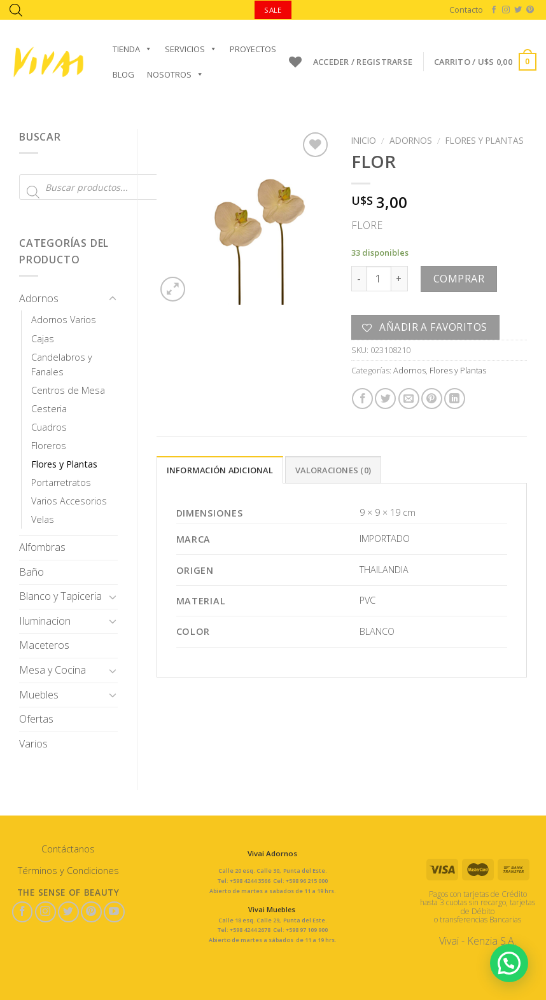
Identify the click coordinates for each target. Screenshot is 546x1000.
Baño (31, 572)
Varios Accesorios (69, 501)
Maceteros (44, 645)
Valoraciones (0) (333, 470)
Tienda (132, 49)
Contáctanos (68, 849)
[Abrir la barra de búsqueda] (16, 10)
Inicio (363, 140)
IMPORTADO (385, 538)
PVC (367, 600)
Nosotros (175, 74)
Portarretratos (61, 482)
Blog (123, 74)
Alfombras (42, 547)
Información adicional (220, 470)
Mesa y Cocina (52, 670)
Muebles (39, 695)
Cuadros (49, 427)
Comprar (458, 279)
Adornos (39, 298)
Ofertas (36, 719)
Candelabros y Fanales (61, 364)
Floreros (48, 446)
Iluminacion (45, 621)
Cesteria (49, 409)
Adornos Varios (63, 320)
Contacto (466, 9)
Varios (33, 744)
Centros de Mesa (68, 390)
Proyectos (253, 49)
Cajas (42, 339)
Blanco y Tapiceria (60, 596)
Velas (42, 519)
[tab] (220, 469)
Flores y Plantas (64, 464)
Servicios (191, 49)
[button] (509, 963)
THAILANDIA (384, 570)
